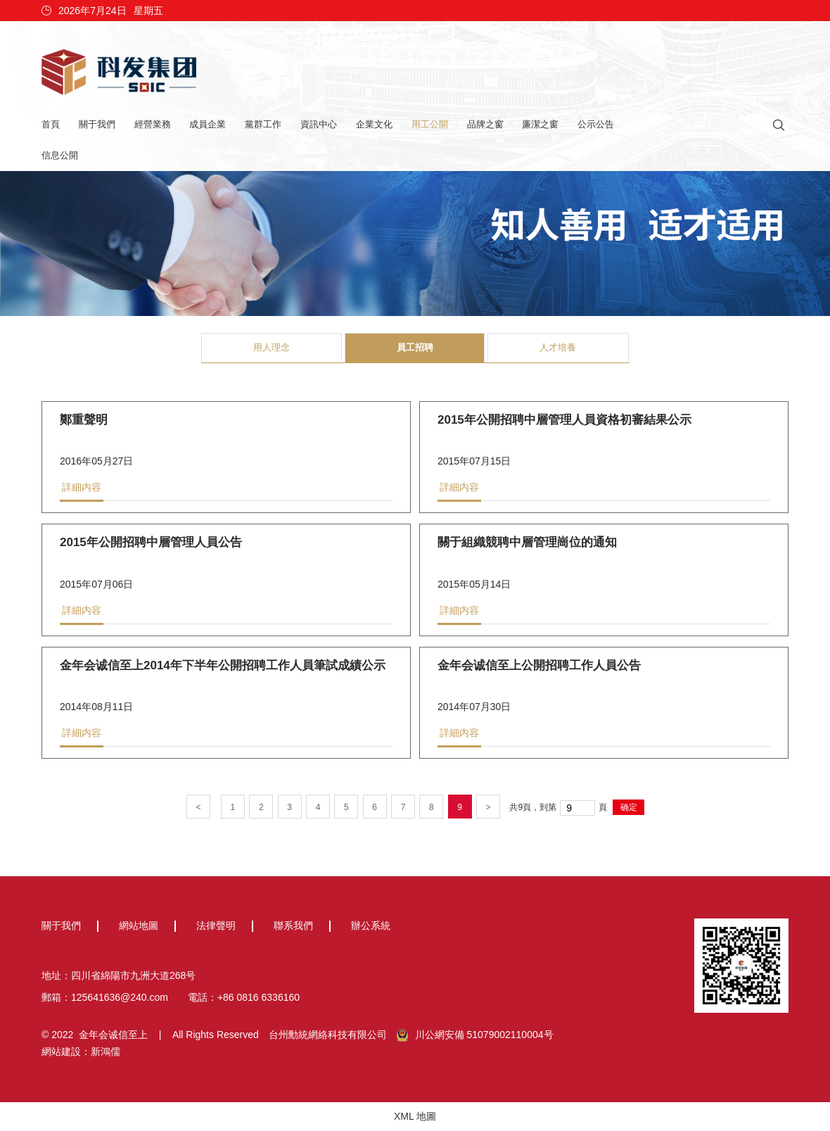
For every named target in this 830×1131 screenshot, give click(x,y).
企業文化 (374, 124)
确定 (628, 807)
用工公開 (429, 124)
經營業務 (152, 124)
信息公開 (60, 155)
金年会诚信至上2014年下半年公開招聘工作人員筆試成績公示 (222, 667)
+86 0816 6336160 (258, 997)
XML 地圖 (415, 1116)
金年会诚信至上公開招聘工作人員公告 (539, 667)
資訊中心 (318, 124)
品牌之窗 (485, 124)
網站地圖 (138, 925)
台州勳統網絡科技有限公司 (328, 1034)
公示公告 (595, 124)
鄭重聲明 (84, 421)
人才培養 (558, 347)
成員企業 (207, 124)
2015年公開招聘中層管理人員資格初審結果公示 (564, 421)
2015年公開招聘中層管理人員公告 (151, 543)
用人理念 (271, 347)
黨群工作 (263, 124)
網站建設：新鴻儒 (81, 1051)
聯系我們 (293, 925)
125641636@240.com (119, 997)
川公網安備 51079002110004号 (475, 1035)
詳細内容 (81, 488)
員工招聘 (415, 347)
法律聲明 (216, 925)
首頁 (51, 124)
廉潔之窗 (540, 124)
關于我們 (97, 124)
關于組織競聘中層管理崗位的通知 (527, 543)
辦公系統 (370, 925)
